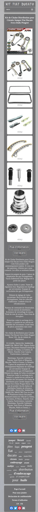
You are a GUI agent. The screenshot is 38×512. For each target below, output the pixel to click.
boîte (16, 452)
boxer (20, 440)
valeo (20, 456)
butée (21, 459)
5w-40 (17, 466)
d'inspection (22, 477)
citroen (13, 459)
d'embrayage (22, 473)
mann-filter (28, 456)
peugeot (26, 446)
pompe (27, 459)
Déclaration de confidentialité (19, 496)
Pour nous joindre (20, 493)
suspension (27, 452)
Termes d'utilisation (19, 500)
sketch (17, 443)
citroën (28, 441)
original (23, 443)
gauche (12, 477)
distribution (26, 469)
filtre (10, 446)
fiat (10, 451)
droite (29, 443)
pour (15, 480)
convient (9, 470)
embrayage (16, 462)
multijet (10, 466)
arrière (10, 474)
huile (23, 480)
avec (15, 470)
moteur (23, 466)
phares (20, 452)
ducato (12, 455)
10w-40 (11, 443)
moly (29, 466)
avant (26, 462)
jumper (12, 440)
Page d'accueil (19, 489)
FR (21, 504)
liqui (17, 446)
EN (18, 504)
